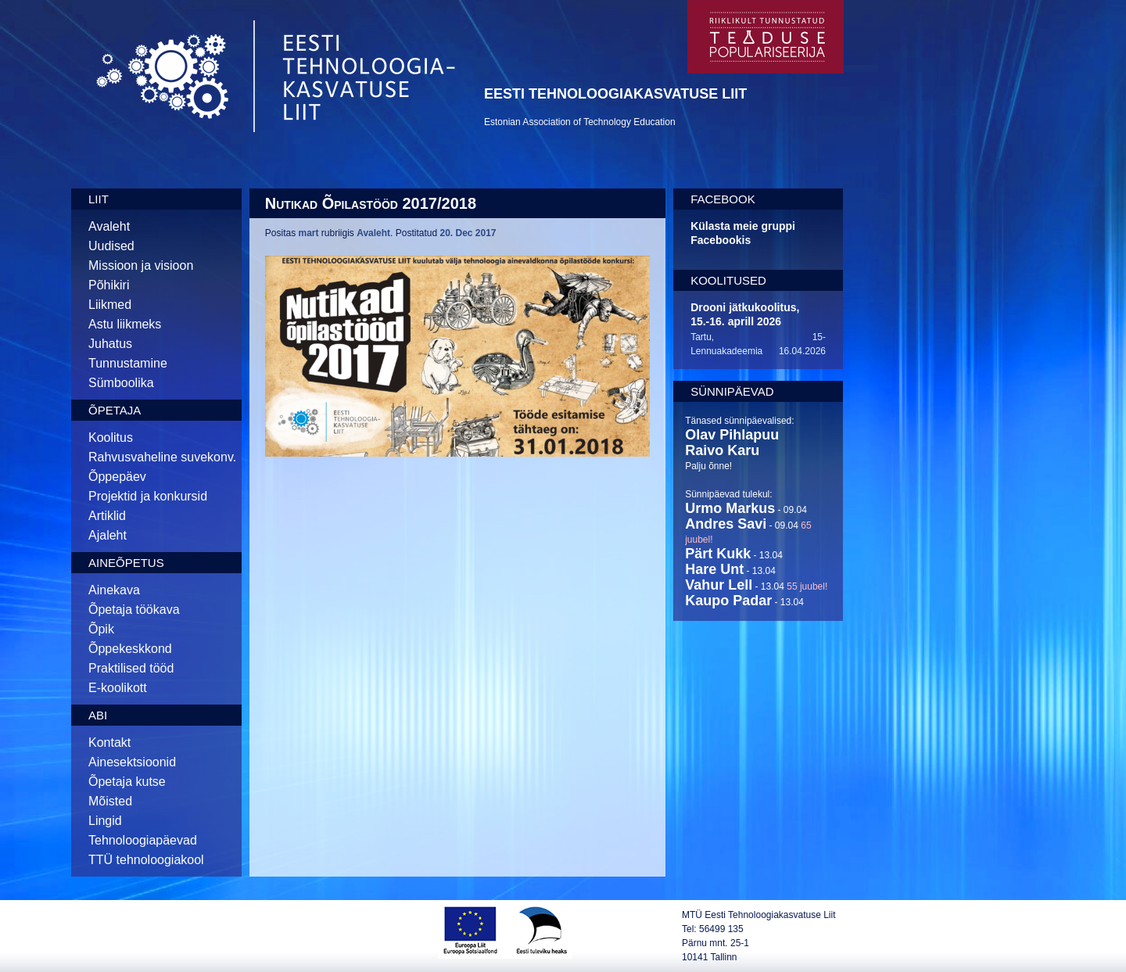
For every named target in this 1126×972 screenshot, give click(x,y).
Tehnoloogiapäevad (142, 840)
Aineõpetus (126, 562)
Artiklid (107, 515)
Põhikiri (108, 285)
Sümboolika (121, 382)
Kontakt (109, 742)
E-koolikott (117, 687)
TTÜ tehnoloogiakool (146, 859)
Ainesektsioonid (132, 762)
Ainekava (114, 590)
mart (309, 233)
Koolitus (110, 437)
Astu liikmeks (124, 324)
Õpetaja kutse (127, 781)
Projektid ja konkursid (147, 496)
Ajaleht (107, 535)
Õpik (101, 629)
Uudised (111, 246)
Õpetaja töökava (134, 609)
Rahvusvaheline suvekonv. (162, 457)
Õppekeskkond (130, 648)
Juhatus (110, 343)
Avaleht (109, 226)
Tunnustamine (127, 363)
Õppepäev (117, 476)
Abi (97, 715)
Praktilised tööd (131, 668)
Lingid (105, 820)
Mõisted (110, 801)
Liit (98, 199)
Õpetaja (114, 410)
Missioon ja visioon (140, 265)
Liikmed (109, 304)
